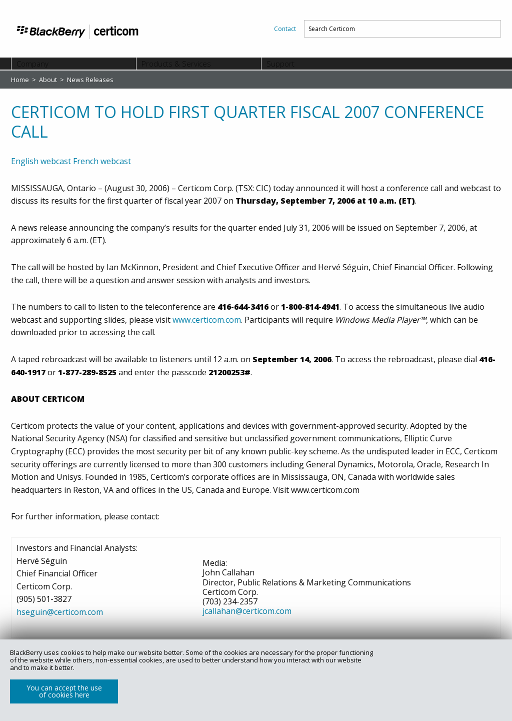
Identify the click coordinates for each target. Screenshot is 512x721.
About (48, 79)
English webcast (41, 161)
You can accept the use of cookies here (64, 691)
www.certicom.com (206, 319)
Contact (285, 29)
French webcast (102, 161)
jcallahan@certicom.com (247, 610)
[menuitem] (285, 29)
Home (20, 79)
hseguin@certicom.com (59, 611)
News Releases (90, 79)
